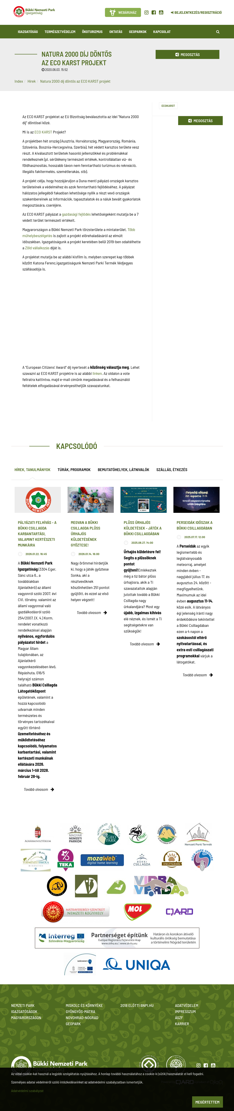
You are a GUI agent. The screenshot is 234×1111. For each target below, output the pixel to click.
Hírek (31, 81)
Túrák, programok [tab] (74, 469)
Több (131, 229)
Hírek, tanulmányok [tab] (32, 469)
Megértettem (207, 1101)
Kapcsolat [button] (162, 31)
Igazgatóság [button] (28, 31)
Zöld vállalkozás (37, 247)
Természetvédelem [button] (60, 31)
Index (19, 81)
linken (97, 373)
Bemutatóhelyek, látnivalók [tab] (123, 469)
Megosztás (187, 54)
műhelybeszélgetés (37, 235)
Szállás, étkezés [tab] (172, 469)
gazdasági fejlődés (76, 214)
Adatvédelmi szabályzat (27, 1090)
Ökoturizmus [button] (92, 31)
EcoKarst (168, 105)
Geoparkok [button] (137, 31)
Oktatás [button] (115, 31)
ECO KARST (43, 131)
